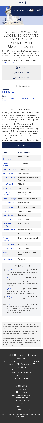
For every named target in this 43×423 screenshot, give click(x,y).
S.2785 (10, 277)
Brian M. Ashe (8, 174)
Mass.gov (21, 358)
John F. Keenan (8, 207)
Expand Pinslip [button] (8, 62)
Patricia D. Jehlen (9, 230)
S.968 (9, 270)
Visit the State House (21, 401)
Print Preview (21, 72)
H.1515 (9, 304)
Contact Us (21, 403)
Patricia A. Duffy (8, 244)
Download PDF (21, 77)
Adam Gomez (8, 215)
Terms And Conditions (21, 409)
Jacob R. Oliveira (9, 178)
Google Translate (21, 378)
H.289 (9, 297)
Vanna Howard (8, 188)
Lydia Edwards (8, 184)
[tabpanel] (21, 206)
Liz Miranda (7, 219)
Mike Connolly (8, 203)
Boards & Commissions (21, 370)
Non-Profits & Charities (21, 373)
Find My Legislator (21, 398)
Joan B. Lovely (8, 248)
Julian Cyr (6, 211)
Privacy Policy (21, 406)
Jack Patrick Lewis (9, 169)
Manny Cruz (7, 259)
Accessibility (21, 389)
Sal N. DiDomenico (9, 92)
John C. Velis (7, 234)
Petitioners (21, 145)
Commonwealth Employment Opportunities (21, 361)
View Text (21, 67)
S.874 (9, 289)
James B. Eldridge (9, 199)
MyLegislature (21, 392)
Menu (22, 3)
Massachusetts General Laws (21, 395)
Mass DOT (21, 367)
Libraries (21, 375)
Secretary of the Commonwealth (21, 364)
